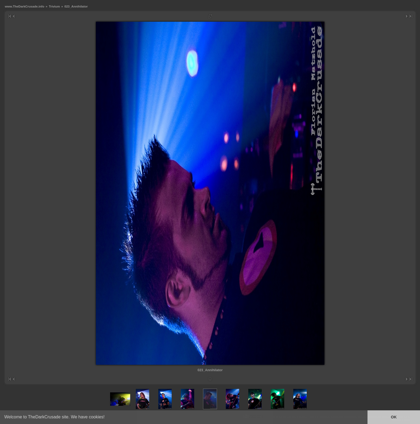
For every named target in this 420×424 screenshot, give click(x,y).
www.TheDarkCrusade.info (24, 6)
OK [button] (394, 417)
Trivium (54, 6)
